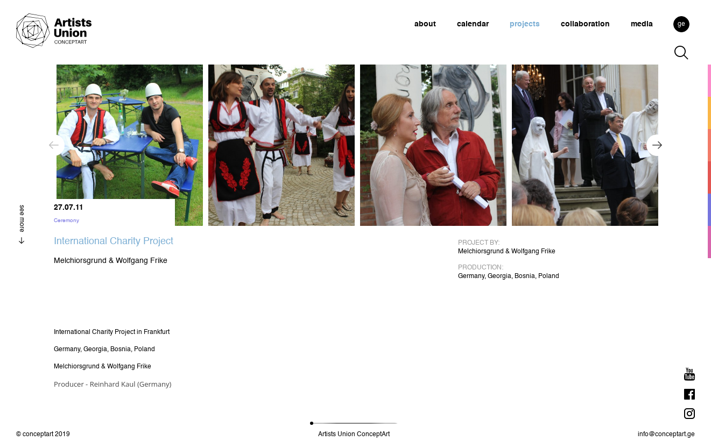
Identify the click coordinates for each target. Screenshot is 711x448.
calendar (473, 24)
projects (525, 24)
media (642, 24)
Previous (54, 145)
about (425, 24)
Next (657, 145)
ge (681, 24)
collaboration (585, 24)
